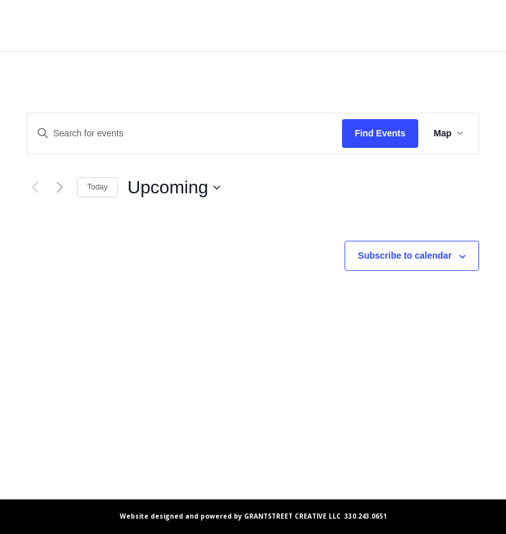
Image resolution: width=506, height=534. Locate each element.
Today (97, 186)
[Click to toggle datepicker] (173, 187)
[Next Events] (59, 187)
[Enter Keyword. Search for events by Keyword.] (185, 133)
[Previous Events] (34, 187)
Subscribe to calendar (405, 255)
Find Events (380, 133)
